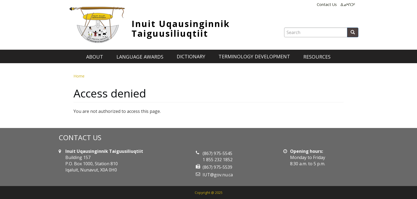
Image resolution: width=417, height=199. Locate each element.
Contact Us (327, 4)
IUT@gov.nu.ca (218, 175)
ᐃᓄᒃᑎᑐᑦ (348, 4)
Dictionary (191, 56)
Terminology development (254, 56)
